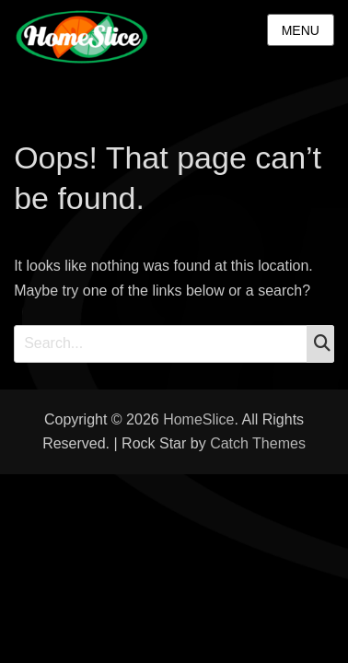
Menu (300, 30)
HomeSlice (198, 419)
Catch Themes (258, 443)
